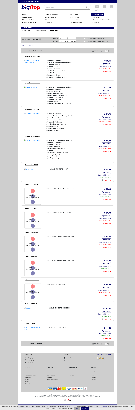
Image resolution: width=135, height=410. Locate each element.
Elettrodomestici (50, 17)
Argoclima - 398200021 (32, 83)
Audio (24, 14)
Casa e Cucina (73, 14)
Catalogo (93, 371)
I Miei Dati (71, 371)
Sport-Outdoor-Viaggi (29, 22)
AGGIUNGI (106, 64)
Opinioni (27, 383)
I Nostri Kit (95, 22)
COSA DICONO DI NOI (104, 354)
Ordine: (56, 41)
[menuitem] (32, 15)
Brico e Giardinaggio (51, 14)
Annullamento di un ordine (54, 371)
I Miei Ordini (72, 375)
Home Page (26, 31)
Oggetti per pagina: (98, 51)
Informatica (96, 17)
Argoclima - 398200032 (32, 109)
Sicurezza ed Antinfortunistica (101, 19)
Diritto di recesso (51, 375)
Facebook (68, 358)
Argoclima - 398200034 (32, 56)
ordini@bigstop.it (31, 358)
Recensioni (93, 379)
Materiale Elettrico (28, 19)
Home (23, 1)
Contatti (28, 1)
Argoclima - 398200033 (32, 136)
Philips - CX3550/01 (31, 256)
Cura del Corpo (27, 17)
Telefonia (48, 22)
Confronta (107, 71)
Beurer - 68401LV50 (31, 165)
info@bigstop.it (31, 360)
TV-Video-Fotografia (75, 22)
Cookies (27, 381)
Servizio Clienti (36, 1)
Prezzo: (56, 38)
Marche (93, 373)
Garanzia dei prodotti (52, 379)
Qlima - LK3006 (30, 323)
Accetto (77, 408)
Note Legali (28, 377)
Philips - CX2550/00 (31, 232)
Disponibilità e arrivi (104, 66)
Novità (92, 375)
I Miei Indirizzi (72, 373)
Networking (49, 19)
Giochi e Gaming (74, 17)
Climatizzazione (97, 14)
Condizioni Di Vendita (30, 375)
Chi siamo (27, 371)
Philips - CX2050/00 (31, 184)
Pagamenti (50, 373)
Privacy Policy (85, 408)
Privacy (27, 379)
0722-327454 (30, 362)
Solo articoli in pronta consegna (97, 41)
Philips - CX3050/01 (31, 208)
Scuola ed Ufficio (74, 19)
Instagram (68, 360)
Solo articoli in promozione (95, 38)
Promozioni (94, 377)
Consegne (49, 377)
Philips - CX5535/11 (31, 304)
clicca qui (104, 406)
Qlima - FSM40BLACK (32, 280)
